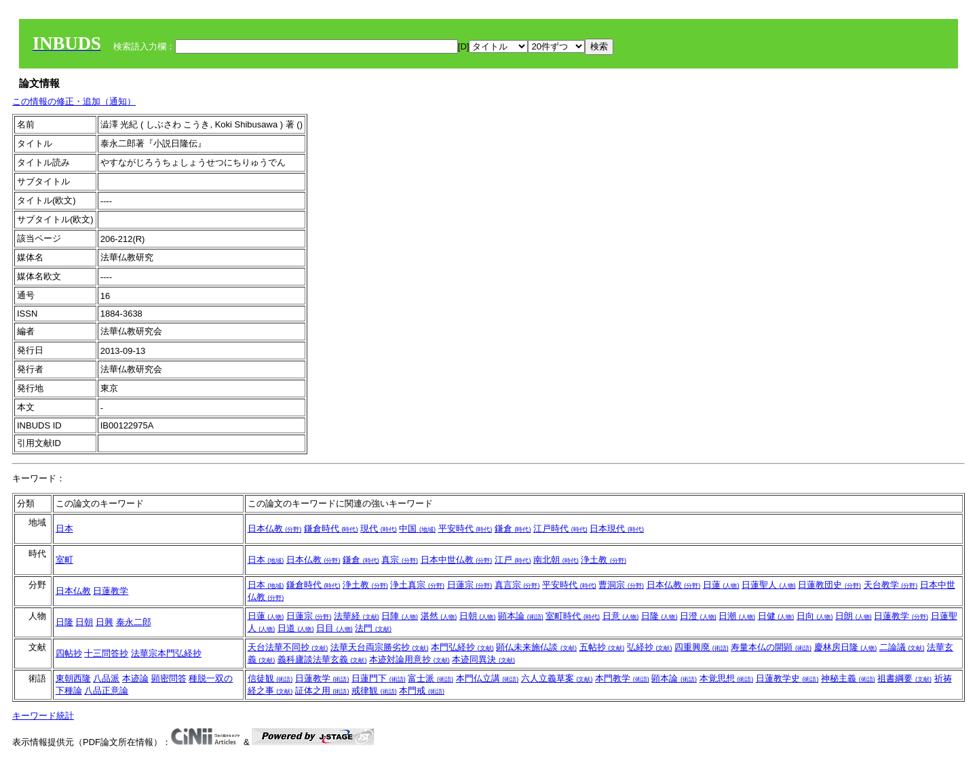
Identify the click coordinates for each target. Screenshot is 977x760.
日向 (815, 616)
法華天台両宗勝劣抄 (379, 647)
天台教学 (891, 585)
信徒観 (270, 678)
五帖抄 (602, 647)
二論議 (902, 647)
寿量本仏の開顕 (771, 647)
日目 (334, 628)
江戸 (513, 560)
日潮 (737, 616)
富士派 (430, 678)
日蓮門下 (378, 678)
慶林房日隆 (845, 647)
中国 (417, 528)
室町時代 (572, 616)
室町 (64, 560)
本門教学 (622, 678)
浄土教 (603, 560)
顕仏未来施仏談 (536, 647)
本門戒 (421, 690)
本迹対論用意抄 (409, 659)
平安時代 (465, 528)
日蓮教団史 (829, 585)
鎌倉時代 (331, 528)
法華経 (356, 616)
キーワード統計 (43, 716)
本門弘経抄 (462, 647)
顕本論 (520, 616)
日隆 (64, 622)
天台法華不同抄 (288, 647)
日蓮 (721, 585)
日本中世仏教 (457, 560)
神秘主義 (848, 678)
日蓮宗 (470, 585)
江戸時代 (560, 528)
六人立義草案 (557, 678)
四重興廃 (701, 647)
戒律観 (374, 690)
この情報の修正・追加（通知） (74, 101)
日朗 (853, 616)
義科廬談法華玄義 (322, 659)
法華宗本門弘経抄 (166, 653)
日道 (295, 628)
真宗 (399, 560)
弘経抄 (649, 647)
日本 (64, 528)
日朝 (84, 622)
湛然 (439, 616)
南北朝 (556, 560)
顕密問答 (169, 678)
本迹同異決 (483, 659)
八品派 (106, 678)
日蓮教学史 (787, 678)
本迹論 (135, 678)
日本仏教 (275, 528)
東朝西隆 (73, 678)
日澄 (698, 616)
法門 (373, 628)
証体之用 (322, 690)
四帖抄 (69, 653)
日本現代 (617, 528)
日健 (776, 616)
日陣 (399, 616)
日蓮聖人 (769, 585)
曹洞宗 (621, 585)
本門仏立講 (487, 678)
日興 (104, 622)
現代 (378, 528)
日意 (620, 616)
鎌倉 (513, 528)
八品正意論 (106, 690)
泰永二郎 (133, 622)
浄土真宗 (417, 585)
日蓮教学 (110, 591)
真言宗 (517, 585)
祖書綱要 (904, 678)
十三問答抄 (106, 653)
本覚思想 (727, 678)
